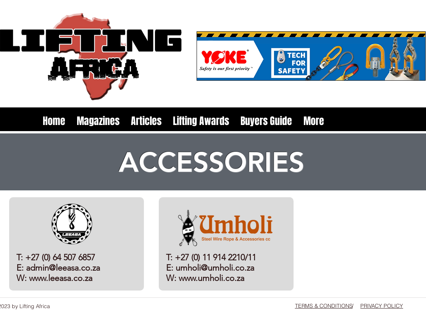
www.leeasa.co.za (60, 278)
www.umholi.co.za (211, 278)
